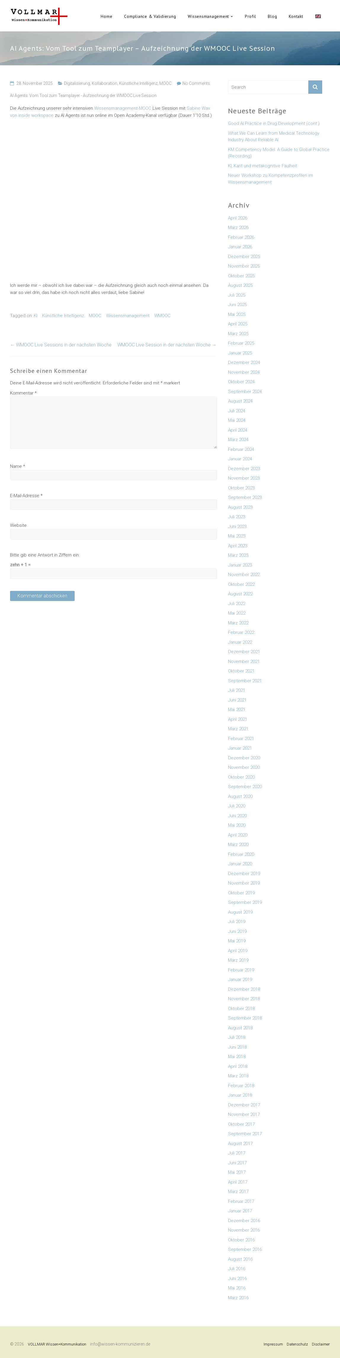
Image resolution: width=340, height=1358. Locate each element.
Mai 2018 (237, 1056)
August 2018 (240, 1028)
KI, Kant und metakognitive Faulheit (262, 165)
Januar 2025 (240, 353)
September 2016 (245, 1249)
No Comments (196, 83)
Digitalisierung (77, 83)
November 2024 (244, 372)
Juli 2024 (236, 411)
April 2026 (237, 218)
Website (18, 525)
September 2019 (245, 902)
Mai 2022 (237, 613)
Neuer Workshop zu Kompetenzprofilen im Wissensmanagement (270, 179)
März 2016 (238, 1297)
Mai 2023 (237, 536)
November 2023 (244, 478)
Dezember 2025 (244, 256)
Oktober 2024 (241, 381)
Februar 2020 (241, 854)
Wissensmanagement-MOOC (122, 108)
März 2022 (238, 623)
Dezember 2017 (244, 1105)
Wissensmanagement (208, 16)
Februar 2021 (241, 738)
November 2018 (244, 998)
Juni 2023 (237, 526)
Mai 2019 (237, 941)
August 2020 (240, 796)
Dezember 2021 (244, 651)
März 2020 (238, 844)
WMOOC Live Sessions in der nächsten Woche (61, 345)
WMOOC (162, 315)
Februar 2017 (241, 1201)
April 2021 (237, 719)
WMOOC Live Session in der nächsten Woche (166, 345)
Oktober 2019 (241, 893)
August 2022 (240, 594)
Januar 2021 (240, 748)
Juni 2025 (237, 304)
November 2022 (244, 574)
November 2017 (244, 1114)
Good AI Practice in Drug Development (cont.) (274, 123)
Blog (272, 16)
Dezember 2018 (244, 989)
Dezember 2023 (244, 468)
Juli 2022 (236, 603)
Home (106, 16)
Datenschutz (297, 1344)
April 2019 (237, 950)
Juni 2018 (237, 1047)
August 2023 (240, 507)
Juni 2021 (237, 700)
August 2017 (240, 1143)
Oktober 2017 (241, 1124)
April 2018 (237, 1066)
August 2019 (240, 912)
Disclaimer (321, 1344)
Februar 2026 (241, 237)
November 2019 (244, 883)
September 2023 (245, 497)
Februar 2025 (241, 343)
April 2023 (237, 545)
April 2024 (237, 430)
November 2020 (244, 767)
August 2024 (240, 401)
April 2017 (237, 1182)
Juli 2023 (236, 516)
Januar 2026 (240, 246)
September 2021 (245, 680)
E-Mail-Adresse (26, 495)
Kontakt (296, 16)
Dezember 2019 (244, 873)
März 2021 (238, 729)
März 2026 (238, 227)
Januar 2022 (240, 642)
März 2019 (238, 960)
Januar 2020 (240, 863)
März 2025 (238, 333)
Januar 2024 (240, 459)
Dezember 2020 (244, 758)
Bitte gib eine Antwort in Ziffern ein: (45, 555)
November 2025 (244, 266)
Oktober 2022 (241, 584)
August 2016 (240, 1259)
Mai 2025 (237, 314)
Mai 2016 (237, 1288)
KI (35, 315)
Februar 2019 (241, 970)
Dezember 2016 (244, 1220)
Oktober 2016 (241, 1240)
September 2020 (245, 786)
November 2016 (244, 1230)
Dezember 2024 (244, 362)
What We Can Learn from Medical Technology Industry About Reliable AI (273, 137)
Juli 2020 (236, 806)
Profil (250, 16)
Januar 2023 (240, 565)
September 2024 (245, 391)
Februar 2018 (241, 1085)
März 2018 (238, 1076)
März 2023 (238, 555)
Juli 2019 (236, 921)
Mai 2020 (237, 825)
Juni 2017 (237, 1162)
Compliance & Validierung (150, 16)
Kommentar (23, 393)
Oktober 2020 (241, 777)
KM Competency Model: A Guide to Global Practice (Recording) (279, 153)
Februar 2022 (241, 632)
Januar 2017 (240, 1211)
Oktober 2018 (241, 1008)
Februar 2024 (241, 449)
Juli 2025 (236, 295)
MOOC (165, 83)
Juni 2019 (237, 931)
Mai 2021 (237, 709)
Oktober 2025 (241, 276)
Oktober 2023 (241, 488)
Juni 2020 (237, 815)
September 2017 (245, 1133)
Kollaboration (104, 83)
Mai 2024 (237, 420)
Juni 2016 (237, 1278)
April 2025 (237, 324)
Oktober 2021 (241, 671)
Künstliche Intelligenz (138, 83)
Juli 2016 (236, 1268)
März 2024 (238, 439)
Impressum (273, 1344)
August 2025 (240, 285)
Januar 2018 (240, 1095)
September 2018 (245, 1018)
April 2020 (237, 835)
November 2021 (244, 661)
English (318, 16)
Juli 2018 (236, 1037)
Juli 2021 (236, 690)
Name (17, 466)
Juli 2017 (236, 1153)
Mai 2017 (237, 1172)
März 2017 (238, 1191)
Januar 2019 (240, 979)
